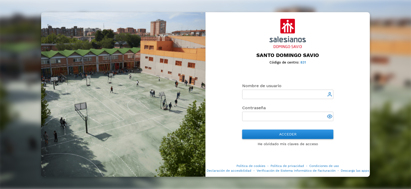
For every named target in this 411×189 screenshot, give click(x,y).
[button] (330, 117)
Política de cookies (250, 166)
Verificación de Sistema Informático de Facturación (296, 171)
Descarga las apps (355, 171)
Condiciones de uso (324, 166)
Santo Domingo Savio (287, 55)
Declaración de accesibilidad (229, 171)
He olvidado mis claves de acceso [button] (288, 144)
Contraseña (254, 108)
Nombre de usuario (262, 85)
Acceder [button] (287, 134)
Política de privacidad (287, 166)
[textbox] (287, 94)
